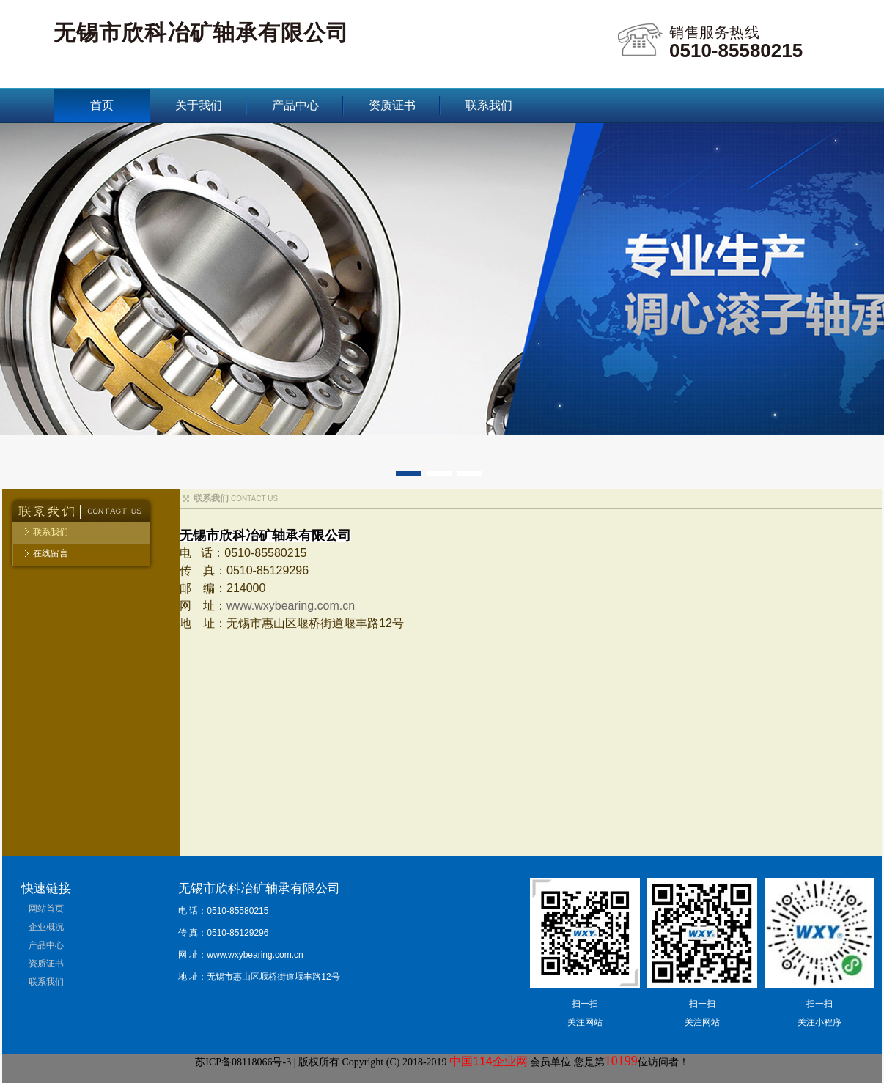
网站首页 (46, 908)
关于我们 (198, 105)
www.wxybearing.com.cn (290, 605)
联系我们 (488, 105)
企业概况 (46, 927)
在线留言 (50, 553)
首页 (102, 105)
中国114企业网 (488, 1061)
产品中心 (295, 105)
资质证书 (392, 105)
